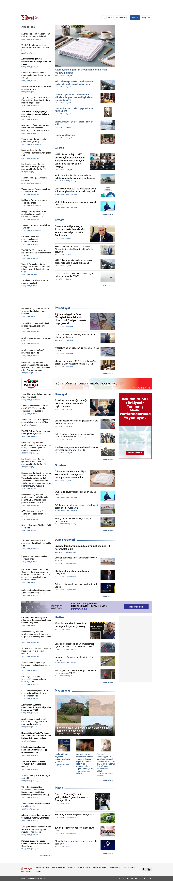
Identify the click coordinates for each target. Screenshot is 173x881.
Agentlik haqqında (42, 867)
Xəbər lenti (28, 26)
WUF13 (59, 148)
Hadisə (59, 617)
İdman (59, 788)
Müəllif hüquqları (99, 867)
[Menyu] (146, 17)
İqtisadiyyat (62, 308)
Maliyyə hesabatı (58, 867)
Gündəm (60, 465)
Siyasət (59, 220)
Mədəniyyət (62, 690)
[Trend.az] (29, 17)
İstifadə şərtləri (114, 867)
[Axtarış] (103, 17)
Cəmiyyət (61, 394)
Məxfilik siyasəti (129, 867)
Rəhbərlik (71, 867)
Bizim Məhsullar (84, 867)
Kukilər (38, 871)
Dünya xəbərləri (65, 539)
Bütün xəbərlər (108, 214)
